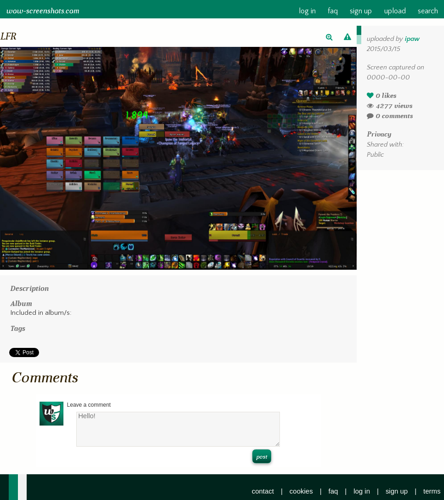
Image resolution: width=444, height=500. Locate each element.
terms (431, 491)
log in (306, 11)
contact (263, 491)
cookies (301, 491)
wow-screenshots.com (42, 11)
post (261, 456)
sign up (361, 11)
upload (394, 11)
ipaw (412, 39)
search (428, 11)
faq (333, 11)
